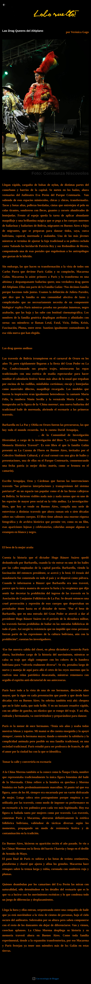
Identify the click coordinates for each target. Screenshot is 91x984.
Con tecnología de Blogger (45, 978)
